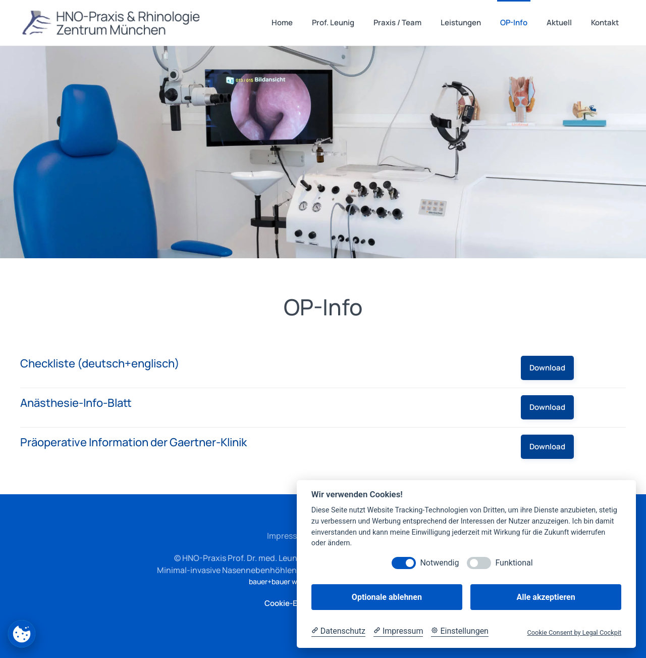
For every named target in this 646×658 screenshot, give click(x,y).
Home (282, 22)
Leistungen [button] (461, 22)
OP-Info (513, 22)
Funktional (513, 563)
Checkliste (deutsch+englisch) (100, 363)
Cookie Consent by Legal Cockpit (574, 632)
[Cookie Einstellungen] (460, 631)
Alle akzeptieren (545, 597)
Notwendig (439, 563)
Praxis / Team (397, 22)
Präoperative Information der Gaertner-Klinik (133, 442)
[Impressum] (398, 631)
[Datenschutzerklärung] (338, 631)
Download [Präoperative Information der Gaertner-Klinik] (547, 446)
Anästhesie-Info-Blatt (76, 402)
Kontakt (605, 22)
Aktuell (559, 22)
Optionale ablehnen (387, 597)
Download (547, 367)
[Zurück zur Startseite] (112, 22)
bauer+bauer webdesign (288, 581)
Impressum (288, 535)
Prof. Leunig (333, 22)
